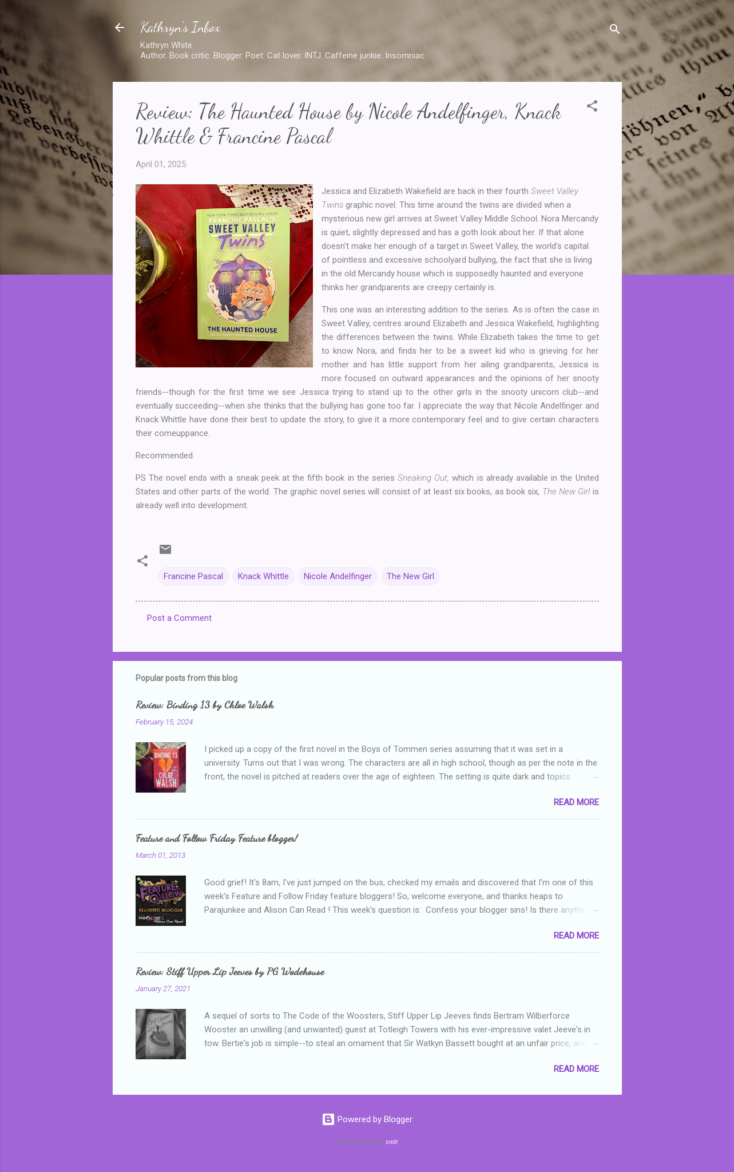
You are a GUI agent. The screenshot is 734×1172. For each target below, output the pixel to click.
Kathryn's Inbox (180, 27)
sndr (392, 1142)
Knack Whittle (263, 576)
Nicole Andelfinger (338, 576)
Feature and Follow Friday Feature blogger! (216, 838)
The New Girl (410, 576)
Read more (576, 802)
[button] (592, 108)
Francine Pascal (193, 576)
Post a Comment (179, 618)
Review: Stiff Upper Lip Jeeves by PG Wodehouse (230, 971)
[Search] (615, 31)
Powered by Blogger (367, 1119)
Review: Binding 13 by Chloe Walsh (204, 704)
